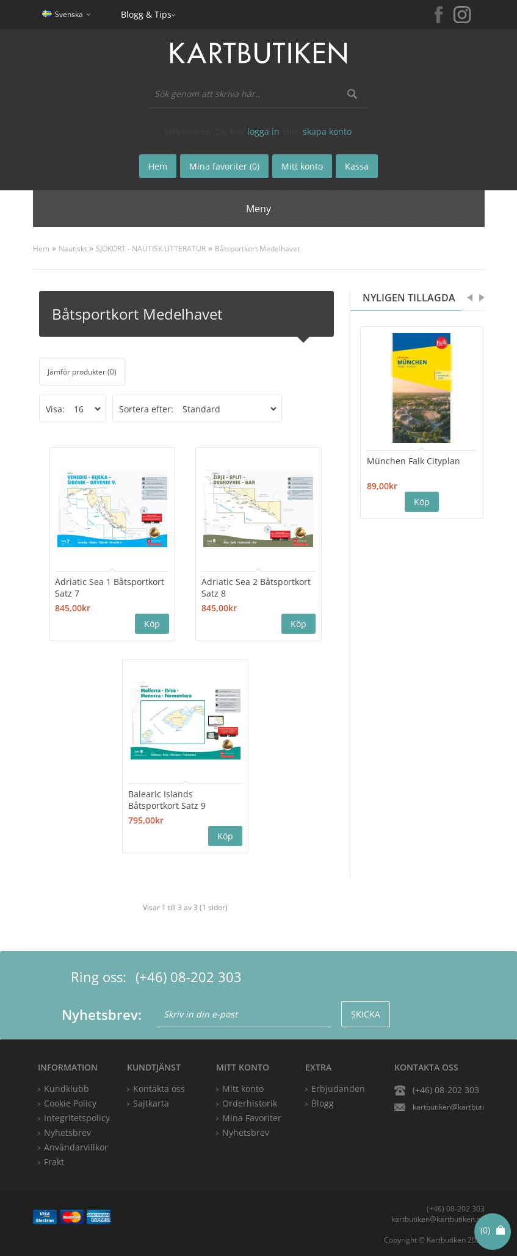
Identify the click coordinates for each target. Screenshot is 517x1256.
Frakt (54, 1160)
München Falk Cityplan (413, 461)
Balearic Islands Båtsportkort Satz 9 (172, 798)
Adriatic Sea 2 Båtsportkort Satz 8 (241, 586)
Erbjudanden (338, 1087)
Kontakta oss (159, 1087)
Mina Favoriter (251, 1116)
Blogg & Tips (146, 14)
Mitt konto (243, 1087)
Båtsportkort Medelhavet (257, 248)
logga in (263, 131)
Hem (41, 248)
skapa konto (327, 131)
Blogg (322, 1102)
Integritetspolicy (77, 1116)
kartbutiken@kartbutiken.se (449, 1105)
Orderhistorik (249, 1102)
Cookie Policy (70, 1102)
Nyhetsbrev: (102, 1013)
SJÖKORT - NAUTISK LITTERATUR (151, 248)
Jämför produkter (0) (82, 372)
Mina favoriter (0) (224, 166)
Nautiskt (73, 248)
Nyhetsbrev (245, 1131)
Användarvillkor (76, 1146)
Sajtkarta (151, 1102)
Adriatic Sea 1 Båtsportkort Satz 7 (103, 586)
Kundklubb (66, 1087)
